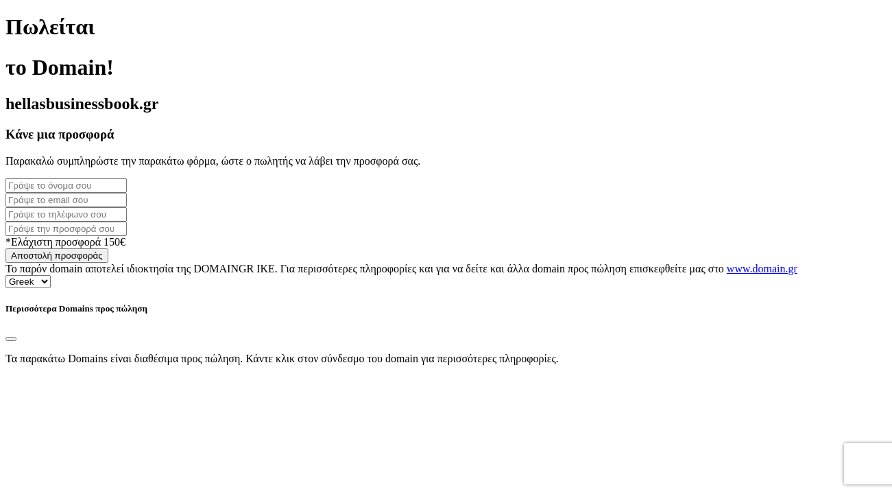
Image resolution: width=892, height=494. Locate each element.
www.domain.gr (762, 268)
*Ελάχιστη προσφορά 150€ (65, 242)
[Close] (10, 339)
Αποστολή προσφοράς (57, 255)
